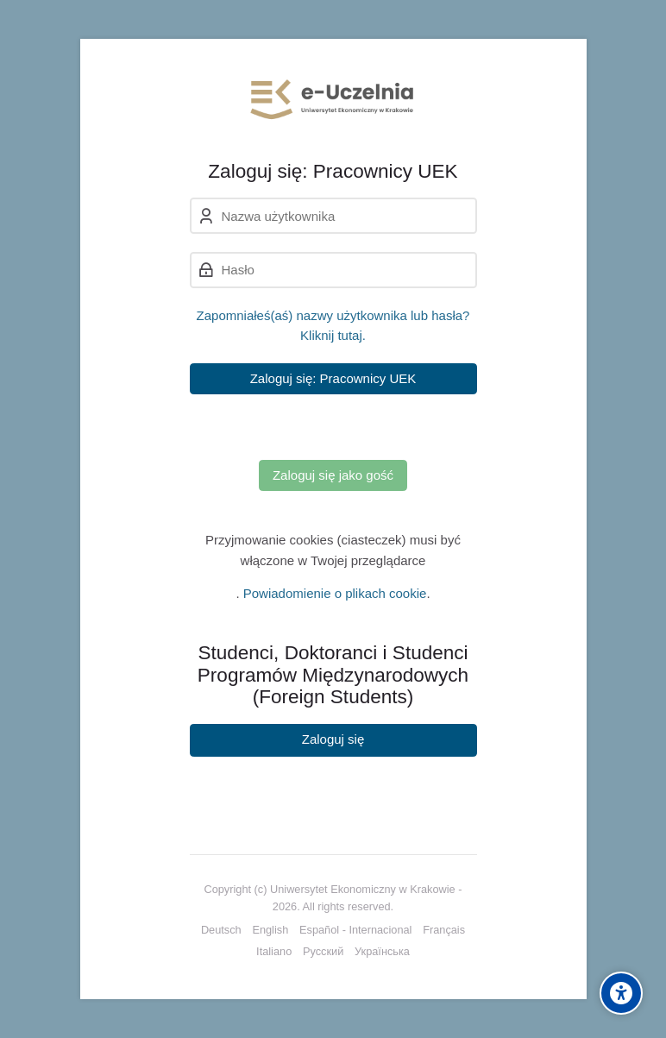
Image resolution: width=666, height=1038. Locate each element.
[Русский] (323, 951)
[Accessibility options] (621, 993)
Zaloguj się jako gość (333, 475)
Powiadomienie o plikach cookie (335, 593)
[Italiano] (274, 951)
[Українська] (382, 951)
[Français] (444, 930)
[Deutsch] (221, 930)
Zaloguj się (333, 739)
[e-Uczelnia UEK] (333, 99)
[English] (270, 930)
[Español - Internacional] (355, 930)
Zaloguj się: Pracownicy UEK (333, 378)
